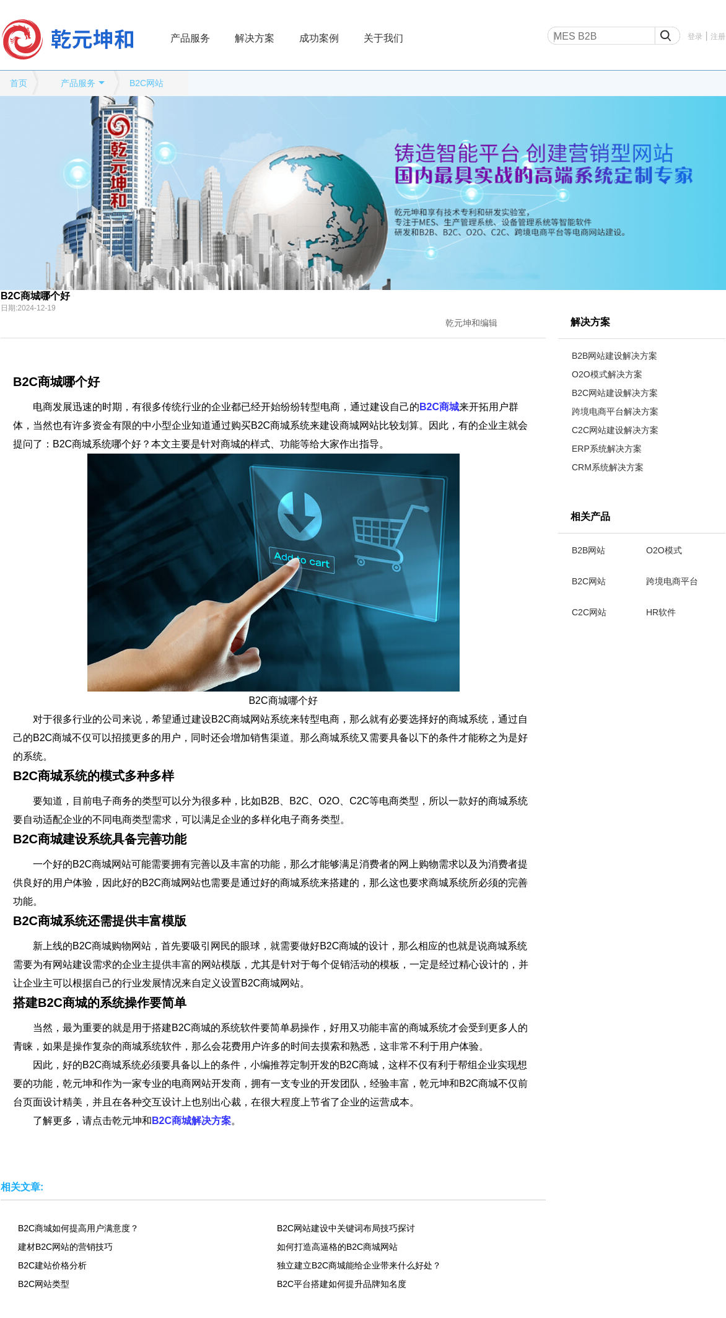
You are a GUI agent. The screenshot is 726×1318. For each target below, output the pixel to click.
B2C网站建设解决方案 (615, 393)
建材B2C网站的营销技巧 (65, 1247)
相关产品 (590, 516)
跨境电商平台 (672, 581)
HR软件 (661, 612)
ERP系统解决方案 (607, 449)
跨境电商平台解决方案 (615, 411)
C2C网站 (589, 612)
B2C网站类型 (43, 1284)
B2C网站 (146, 83)
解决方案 (254, 38)
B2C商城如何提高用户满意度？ (78, 1228)
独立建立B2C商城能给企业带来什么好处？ (359, 1265)
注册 (718, 36)
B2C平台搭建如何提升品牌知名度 (341, 1284)
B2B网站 (588, 550)
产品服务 (190, 38)
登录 (695, 36)
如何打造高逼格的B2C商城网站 (337, 1247)
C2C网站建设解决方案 (615, 430)
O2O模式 (664, 550)
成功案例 (319, 38)
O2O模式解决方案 (607, 374)
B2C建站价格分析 (52, 1265)
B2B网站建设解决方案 (614, 356)
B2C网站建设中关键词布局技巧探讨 (346, 1228)
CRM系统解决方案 (608, 467)
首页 (18, 83)
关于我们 (383, 38)
